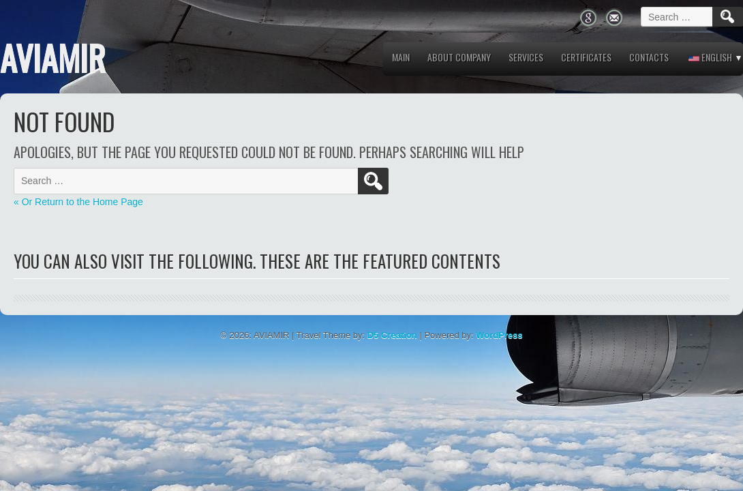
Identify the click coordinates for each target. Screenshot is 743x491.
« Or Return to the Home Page (78, 201)
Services (526, 57)
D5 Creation (392, 335)
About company (459, 57)
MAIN (401, 57)
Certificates (586, 57)
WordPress (499, 335)
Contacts (649, 57)
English (710, 57)
